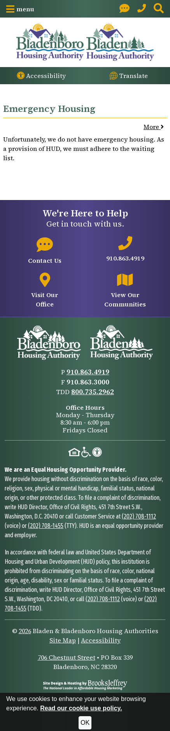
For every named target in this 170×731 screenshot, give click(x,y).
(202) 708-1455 (45, 525)
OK (85, 722)
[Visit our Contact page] (124, 8)
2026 (25, 631)
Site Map (62, 640)
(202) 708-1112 (139, 516)
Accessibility (101, 640)
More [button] (154, 126)
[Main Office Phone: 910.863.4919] (141, 9)
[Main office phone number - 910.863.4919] (125, 249)
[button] (20, 9)
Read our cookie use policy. (81, 708)
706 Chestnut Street (66, 657)
